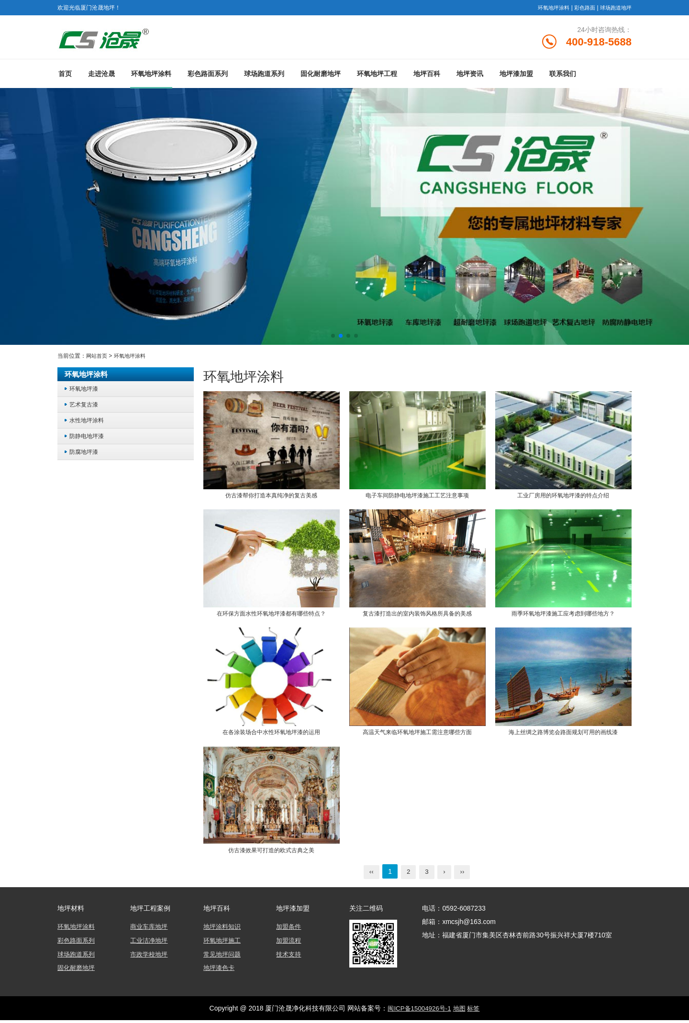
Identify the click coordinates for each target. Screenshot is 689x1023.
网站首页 (97, 359)
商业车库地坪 (150, 931)
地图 (460, 1011)
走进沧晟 (101, 78)
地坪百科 (426, 78)
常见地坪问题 (223, 957)
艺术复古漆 (84, 408)
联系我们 (562, 78)
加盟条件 (289, 931)
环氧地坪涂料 (547, 7)
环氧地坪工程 (377, 78)
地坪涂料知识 (223, 931)
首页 (65, 78)
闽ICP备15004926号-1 (418, 1011)
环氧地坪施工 (223, 944)
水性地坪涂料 (88, 424)
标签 (475, 1011)
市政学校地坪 (150, 957)
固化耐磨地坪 (320, 78)
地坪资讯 (469, 78)
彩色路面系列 (208, 78)
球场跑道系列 (264, 78)
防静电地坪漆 (88, 439)
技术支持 (289, 957)
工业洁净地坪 (150, 944)
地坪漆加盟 (516, 78)
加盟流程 (289, 944)
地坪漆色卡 (220, 971)
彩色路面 (580, 7)
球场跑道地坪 (614, 7)
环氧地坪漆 (84, 392)
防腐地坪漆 (84, 455)
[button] (333, 339)
